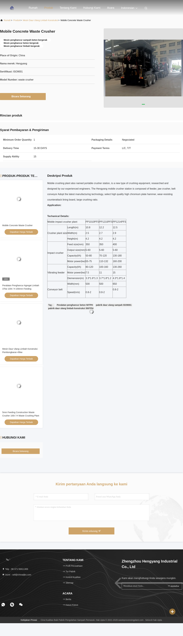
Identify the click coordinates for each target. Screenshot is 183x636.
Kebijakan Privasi (29, 620)
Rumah (33, 7)
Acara (110, 7)
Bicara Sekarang (22, 96)
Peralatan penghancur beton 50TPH (75, 305)
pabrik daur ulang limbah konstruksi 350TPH (70, 308)
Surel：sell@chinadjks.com (16, 574)
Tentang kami (68, 7)
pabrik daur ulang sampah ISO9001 (113, 305)
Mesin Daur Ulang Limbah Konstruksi (40, 20)
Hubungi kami (91, 7)
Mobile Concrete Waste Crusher (17, 225)
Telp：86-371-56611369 (15, 569)
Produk (48, 7)
